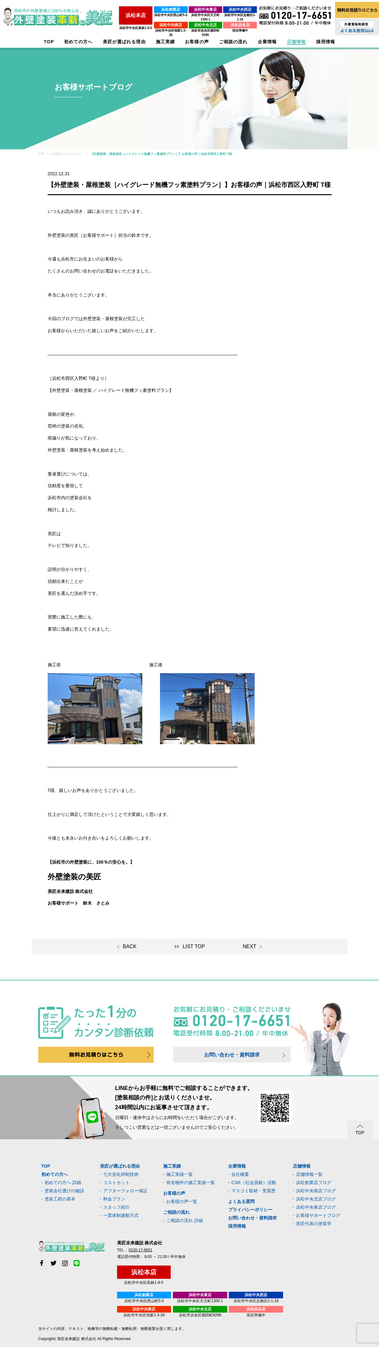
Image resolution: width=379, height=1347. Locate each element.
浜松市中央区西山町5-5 (151, 15)
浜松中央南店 (151, 20)
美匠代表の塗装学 (313, 1223)
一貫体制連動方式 (121, 1215)
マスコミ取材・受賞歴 (253, 1190)
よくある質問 (241, 1201)
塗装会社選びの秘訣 (64, 1190)
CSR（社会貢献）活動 (253, 1182)
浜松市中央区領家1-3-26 (151, 26)
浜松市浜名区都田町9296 (192, 26)
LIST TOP (194, 946)
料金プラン (114, 1198)
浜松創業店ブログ (313, 1182)
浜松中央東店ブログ (316, 1207)
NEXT (249, 946)
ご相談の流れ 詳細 (184, 1220)
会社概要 (240, 1174)
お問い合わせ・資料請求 (232, 1054)
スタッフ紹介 (116, 1207)
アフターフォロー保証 (125, 1190)
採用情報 (237, 1226)
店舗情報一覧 (309, 1174)
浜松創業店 (151, 9)
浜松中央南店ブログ (316, 1190)
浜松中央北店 (193, 20)
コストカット (116, 1182)
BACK (130, 946)
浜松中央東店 (193, 9)
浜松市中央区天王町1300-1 (193, 15)
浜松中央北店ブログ (316, 1198)
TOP (49, 41)
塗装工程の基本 (59, 1198)
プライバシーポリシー (250, 1209)
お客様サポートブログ (318, 1215)
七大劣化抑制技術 (121, 1174)
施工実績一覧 (179, 1174)
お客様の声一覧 (181, 1201)
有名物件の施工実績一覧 (190, 1182)
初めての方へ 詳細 (62, 1182)
